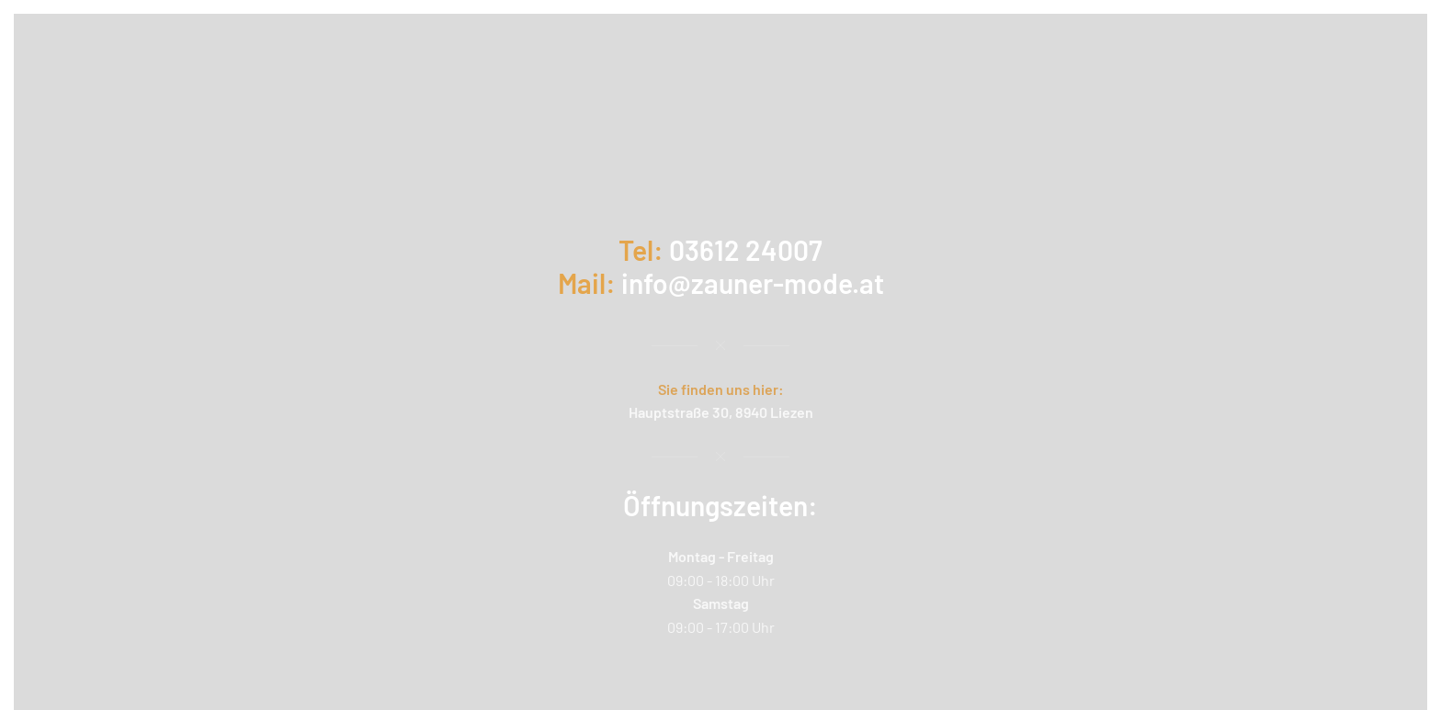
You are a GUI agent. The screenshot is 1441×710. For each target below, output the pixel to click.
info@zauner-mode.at (752, 282)
